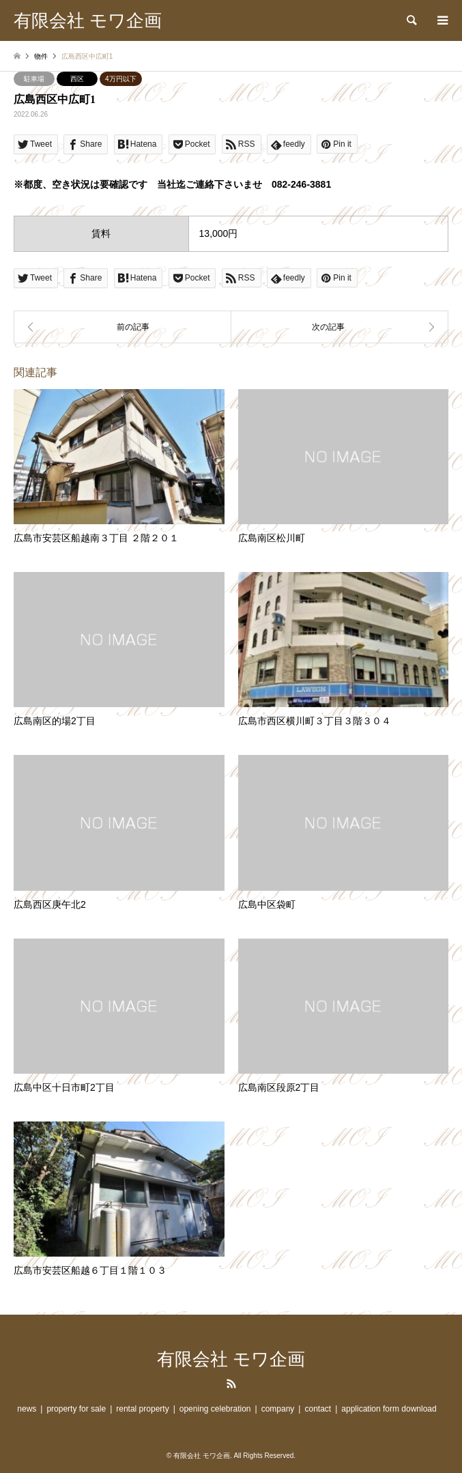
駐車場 (34, 79)
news (26, 1409)
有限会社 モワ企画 (231, 1359)
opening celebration (215, 1409)
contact (317, 1409)
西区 (77, 79)
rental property (142, 1409)
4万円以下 (120, 79)
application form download (388, 1409)
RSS (231, 1383)
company (278, 1409)
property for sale (76, 1409)
